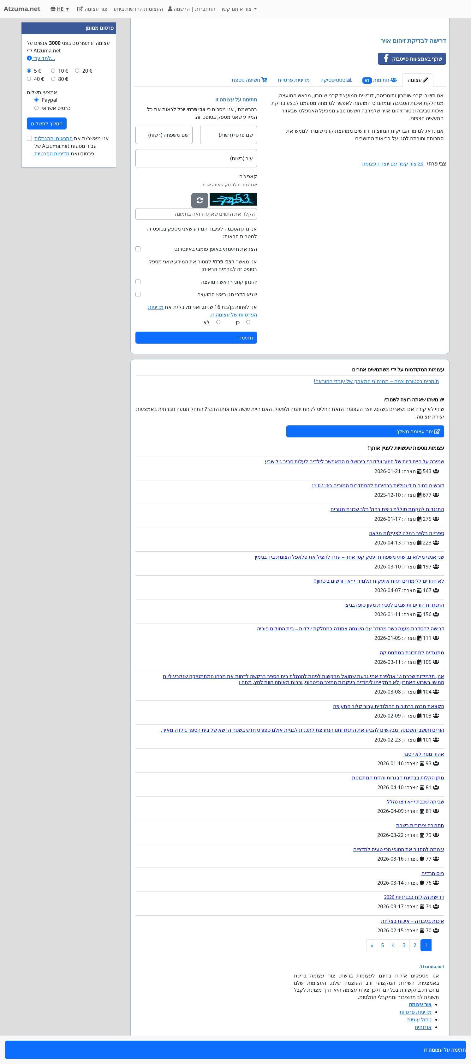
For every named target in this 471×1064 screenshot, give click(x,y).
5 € (37, 70)
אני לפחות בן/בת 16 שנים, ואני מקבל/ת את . (202, 311)
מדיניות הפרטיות (51, 153)
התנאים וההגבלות (53, 138)
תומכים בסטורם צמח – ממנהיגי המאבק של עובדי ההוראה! (376, 381)
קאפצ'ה (248, 176)
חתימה (245, 337)
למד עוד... (41, 58)
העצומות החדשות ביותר (137, 8)
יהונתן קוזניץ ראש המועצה (229, 281)
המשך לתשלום (47, 123)
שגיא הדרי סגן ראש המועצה (227, 294)
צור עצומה (92, 8)
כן (238, 322)
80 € (63, 78)
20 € (87, 70)
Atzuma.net (22, 8)
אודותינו (423, 1027)
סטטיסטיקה (336, 79)
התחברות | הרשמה (191, 8)
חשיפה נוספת (249, 79)
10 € (63, 70)
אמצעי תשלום (42, 92)
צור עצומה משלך (418, 431)
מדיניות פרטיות (294, 79)
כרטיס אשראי (56, 108)
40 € (39, 78)
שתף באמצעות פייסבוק (410, 58)
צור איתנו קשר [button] (236, 8)
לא (206, 322)
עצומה (418, 79)
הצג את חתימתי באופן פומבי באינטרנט (215, 248)
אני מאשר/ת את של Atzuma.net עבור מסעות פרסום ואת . (71, 146)
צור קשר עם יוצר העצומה (392, 163)
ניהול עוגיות (419, 1019)
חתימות (379, 80)
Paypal (49, 99)
